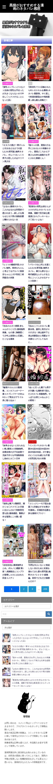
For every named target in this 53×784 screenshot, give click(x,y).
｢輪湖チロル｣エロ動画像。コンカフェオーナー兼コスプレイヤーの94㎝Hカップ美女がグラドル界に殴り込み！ (13, 393)
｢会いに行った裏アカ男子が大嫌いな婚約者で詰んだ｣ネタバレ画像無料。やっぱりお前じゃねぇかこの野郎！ (39, 393)
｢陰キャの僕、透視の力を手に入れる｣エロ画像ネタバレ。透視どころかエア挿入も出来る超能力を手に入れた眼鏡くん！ (39, 151)
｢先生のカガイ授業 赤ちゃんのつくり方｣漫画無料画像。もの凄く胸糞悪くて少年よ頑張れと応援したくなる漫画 (13, 332)
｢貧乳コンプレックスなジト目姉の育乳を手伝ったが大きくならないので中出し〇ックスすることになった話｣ (13, 93)
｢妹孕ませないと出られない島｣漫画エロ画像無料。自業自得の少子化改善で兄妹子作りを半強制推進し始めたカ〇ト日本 (13, 451)
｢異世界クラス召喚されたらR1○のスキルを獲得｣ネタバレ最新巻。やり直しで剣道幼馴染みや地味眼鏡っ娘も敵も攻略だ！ (39, 93)
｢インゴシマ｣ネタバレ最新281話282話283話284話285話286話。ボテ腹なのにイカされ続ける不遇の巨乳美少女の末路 (39, 451)
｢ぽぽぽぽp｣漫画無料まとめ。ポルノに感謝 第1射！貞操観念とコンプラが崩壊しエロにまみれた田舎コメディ (13, 571)
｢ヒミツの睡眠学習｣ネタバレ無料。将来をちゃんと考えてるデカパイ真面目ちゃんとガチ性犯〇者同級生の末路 (13, 271)
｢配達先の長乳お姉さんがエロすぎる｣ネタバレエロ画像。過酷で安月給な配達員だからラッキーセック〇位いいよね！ (39, 212)
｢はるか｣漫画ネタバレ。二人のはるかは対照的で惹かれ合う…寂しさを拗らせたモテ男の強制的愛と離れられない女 (13, 212)
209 (45, 589)
